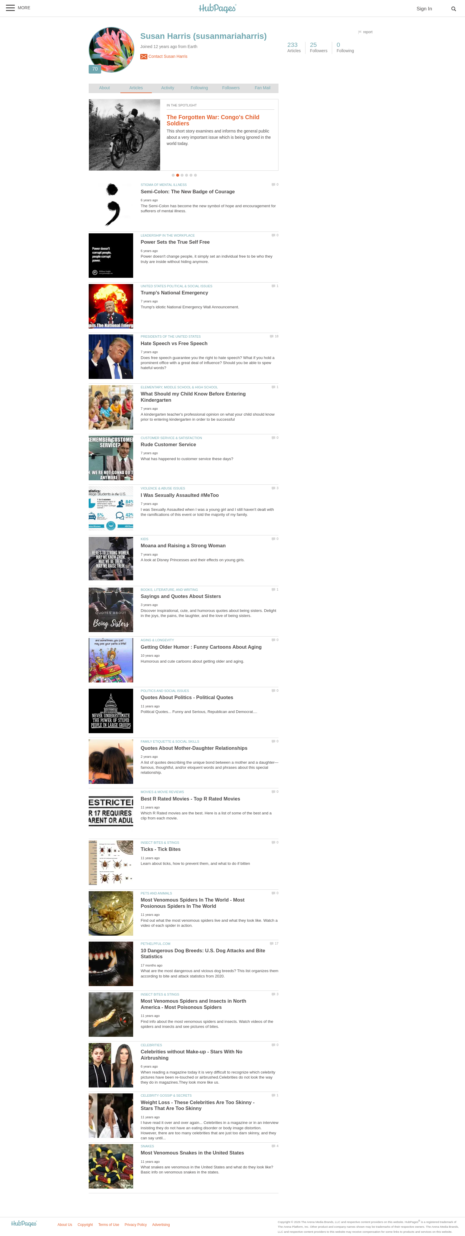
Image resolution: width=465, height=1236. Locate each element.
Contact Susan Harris (163, 56)
